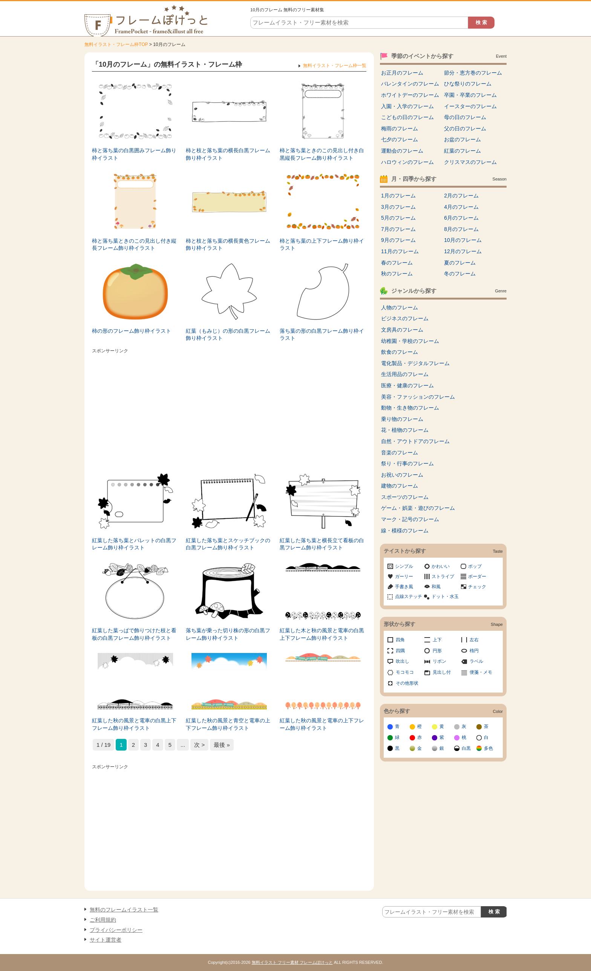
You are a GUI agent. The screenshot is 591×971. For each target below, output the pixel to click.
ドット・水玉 (445, 596)
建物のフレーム (399, 486)
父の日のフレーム (465, 128)
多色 (488, 748)
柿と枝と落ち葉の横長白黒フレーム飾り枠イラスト (228, 154)
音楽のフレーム (399, 453)
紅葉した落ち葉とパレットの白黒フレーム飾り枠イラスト (134, 544)
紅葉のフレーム (462, 151)
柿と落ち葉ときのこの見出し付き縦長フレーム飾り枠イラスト (134, 244)
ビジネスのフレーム (405, 318)
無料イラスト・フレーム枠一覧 (334, 65)
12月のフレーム (463, 251)
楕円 (474, 650)
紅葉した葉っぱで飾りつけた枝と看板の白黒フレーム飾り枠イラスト (134, 634)
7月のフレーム (398, 229)
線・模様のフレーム (405, 531)
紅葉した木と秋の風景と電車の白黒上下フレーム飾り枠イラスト (322, 634)
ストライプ (443, 576)
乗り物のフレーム (402, 419)
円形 (437, 650)
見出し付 (442, 672)
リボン (439, 661)
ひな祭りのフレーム (467, 84)
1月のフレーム (398, 196)
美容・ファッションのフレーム (418, 397)
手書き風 (404, 586)
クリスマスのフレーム (470, 162)
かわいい (441, 566)
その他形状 (407, 683)
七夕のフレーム (399, 139)
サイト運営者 (105, 940)
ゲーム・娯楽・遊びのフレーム (418, 508)
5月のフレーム (398, 218)
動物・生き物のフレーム (410, 408)
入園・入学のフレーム (407, 106)
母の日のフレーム (465, 117)
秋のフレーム (397, 274)
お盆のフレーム (462, 139)
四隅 (400, 650)
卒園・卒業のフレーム (470, 95)
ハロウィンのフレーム (407, 162)
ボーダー (477, 576)
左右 (474, 639)
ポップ (475, 566)
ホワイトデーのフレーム (410, 95)
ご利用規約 (103, 920)
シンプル (404, 566)
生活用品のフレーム (405, 374)
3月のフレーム (398, 207)
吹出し (402, 661)
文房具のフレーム (402, 330)
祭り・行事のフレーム (407, 463)
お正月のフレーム (402, 73)
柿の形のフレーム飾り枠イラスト (131, 331)
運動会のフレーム (402, 151)
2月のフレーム (461, 196)
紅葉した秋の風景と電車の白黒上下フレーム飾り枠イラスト (134, 724)
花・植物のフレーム (405, 430)
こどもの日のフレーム (407, 117)
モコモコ (405, 672)
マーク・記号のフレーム (410, 519)
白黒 (466, 748)
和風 (436, 586)
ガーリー (404, 576)
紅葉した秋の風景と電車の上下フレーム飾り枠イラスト (322, 724)
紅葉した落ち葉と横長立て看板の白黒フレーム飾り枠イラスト (322, 544)
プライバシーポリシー (116, 930)
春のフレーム (397, 263)
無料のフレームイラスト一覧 (124, 910)
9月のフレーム (398, 240)
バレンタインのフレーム (410, 84)
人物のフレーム (399, 307)
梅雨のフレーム (399, 128)
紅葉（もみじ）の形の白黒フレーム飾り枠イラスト (228, 334)
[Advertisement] (229, 409)
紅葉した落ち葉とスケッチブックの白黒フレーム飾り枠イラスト (228, 544)
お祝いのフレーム (402, 475)
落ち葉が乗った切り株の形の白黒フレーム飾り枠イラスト (228, 634)
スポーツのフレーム (405, 497)
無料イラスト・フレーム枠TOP (116, 44)
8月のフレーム (461, 229)
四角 (400, 639)
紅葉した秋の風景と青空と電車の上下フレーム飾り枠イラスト (228, 724)
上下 (437, 639)
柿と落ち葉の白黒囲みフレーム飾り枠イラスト (134, 154)
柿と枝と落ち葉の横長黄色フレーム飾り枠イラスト (228, 244)
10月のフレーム (463, 240)
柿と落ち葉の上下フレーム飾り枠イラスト (322, 244)
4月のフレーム (461, 207)
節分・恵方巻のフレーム (473, 73)
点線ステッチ (408, 596)
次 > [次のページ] (199, 745)
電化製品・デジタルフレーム (415, 363)
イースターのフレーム (470, 106)
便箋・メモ (481, 672)
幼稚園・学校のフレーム (410, 341)
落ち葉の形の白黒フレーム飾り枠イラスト (322, 334)
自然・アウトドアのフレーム (415, 441)
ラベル (476, 661)
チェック (477, 586)
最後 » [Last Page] (222, 745)
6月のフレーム (461, 218)
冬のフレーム (460, 274)
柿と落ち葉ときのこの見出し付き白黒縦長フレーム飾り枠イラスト (322, 154)
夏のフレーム (460, 263)
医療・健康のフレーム (407, 385)
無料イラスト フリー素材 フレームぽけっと (292, 962)
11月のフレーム (400, 251)
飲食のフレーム (399, 352)
